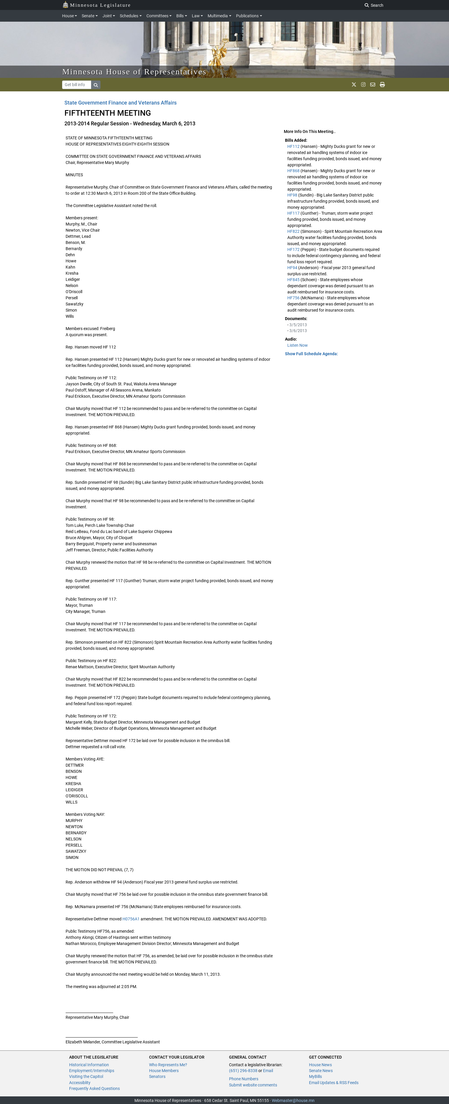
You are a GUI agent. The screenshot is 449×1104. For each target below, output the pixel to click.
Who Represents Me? (168, 1064)
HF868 (294, 170)
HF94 (292, 267)
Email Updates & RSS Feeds (333, 1082)
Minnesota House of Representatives (134, 71)
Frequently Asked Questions (94, 1088)
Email (268, 1070)
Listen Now (297, 345)
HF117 (294, 213)
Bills (180, 15)
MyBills (315, 1076)
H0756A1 (131, 919)
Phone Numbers (243, 1078)
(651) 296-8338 (243, 1070)
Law (196, 15)
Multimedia (218, 15)
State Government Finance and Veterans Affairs (120, 103)
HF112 (294, 146)
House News (320, 1064)
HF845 (294, 279)
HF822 (294, 231)
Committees (157, 15)
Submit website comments (253, 1085)
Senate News (321, 1070)
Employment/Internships (91, 1070)
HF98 (292, 195)
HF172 (294, 249)
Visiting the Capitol (86, 1076)
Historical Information (89, 1064)
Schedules (129, 15)
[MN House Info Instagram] (363, 84)
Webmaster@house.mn (293, 1100)
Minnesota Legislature (96, 4)
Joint (107, 15)
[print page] (382, 84)
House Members (164, 1070)
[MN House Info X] (354, 84)
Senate (88, 15)
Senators (157, 1076)
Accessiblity (80, 1082)
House (68, 15)
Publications (247, 15)
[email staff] (373, 84)
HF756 (294, 297)
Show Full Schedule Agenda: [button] (311, 353)
